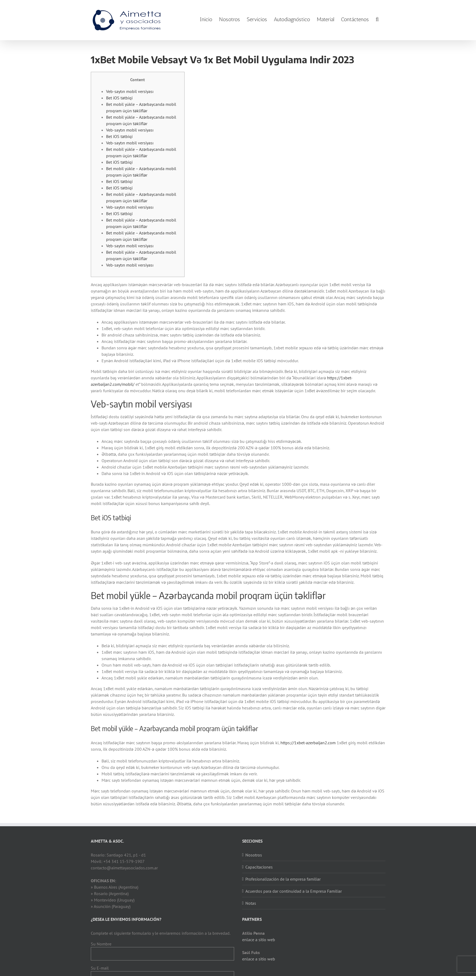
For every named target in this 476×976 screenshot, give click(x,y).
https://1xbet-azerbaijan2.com (308, 742)
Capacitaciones (259, 867)
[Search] (377, 19)
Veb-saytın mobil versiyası (129, 91)
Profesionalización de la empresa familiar (283, 879)
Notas (250, 903)
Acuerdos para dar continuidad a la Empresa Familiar (293, 891)
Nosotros (253, 855)
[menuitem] (206, 19)
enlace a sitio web (258, 939)
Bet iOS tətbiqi (119, 97)
